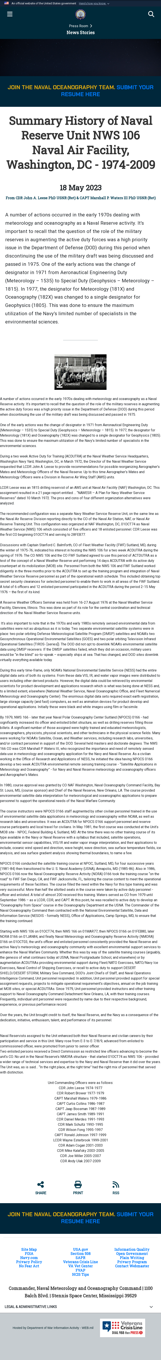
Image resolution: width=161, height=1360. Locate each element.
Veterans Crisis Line (80, 1262)
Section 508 (80, 1253)
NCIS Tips (80, 1274)
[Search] (151, 14)
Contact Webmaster (132, 1266)
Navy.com (29, 1257)
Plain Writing (132, 1257)
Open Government (132, 1253)
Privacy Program (132, 1262)
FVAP (80, 1270)
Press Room (79, 26)
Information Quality (132, 1249)
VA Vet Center (80, 1266)
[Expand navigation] (9, 14)
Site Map (29, 1249)
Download (68, 384)
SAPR (80, 1257)
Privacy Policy (29, 1262)
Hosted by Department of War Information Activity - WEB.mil (53, 1328)
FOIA (29, 1253)
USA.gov (80, 1249)
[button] (94, 3)
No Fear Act (29, 1266)
